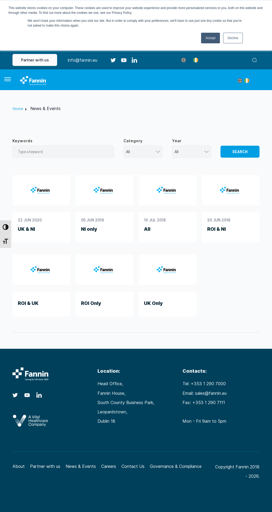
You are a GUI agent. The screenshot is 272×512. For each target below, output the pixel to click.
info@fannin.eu (82, 60)
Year (176, 141)
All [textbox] (128, 151)
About (18, 466)
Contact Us (132, 466)
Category (133, 141)
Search (240, 151)
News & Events (81, 466)
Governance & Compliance (176, 466)
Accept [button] (210, 38)
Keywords (22, 141)
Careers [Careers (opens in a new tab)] (108, 466)
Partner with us (35, 60)
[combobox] (143, 152)
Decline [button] (233, 38)
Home (17, 108)
